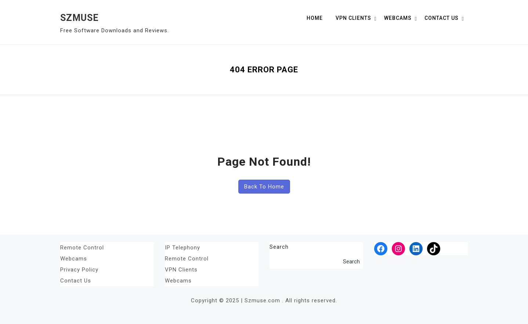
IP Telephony (182, 247)
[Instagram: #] (398, 248)
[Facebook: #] (380, 248)
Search (279, 247)
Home (315, 18)
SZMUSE (79, 17)
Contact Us (441, 18)
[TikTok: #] (433, 248)
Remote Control (82, 247)
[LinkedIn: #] (416, 248)
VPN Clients (353, 18)
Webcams (398, 18)
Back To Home (264, 186)
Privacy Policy (79, 269)
